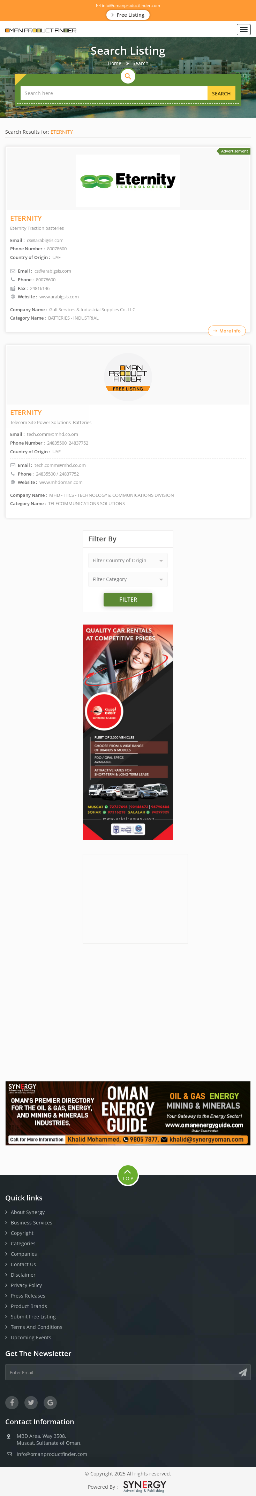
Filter (128, 599)
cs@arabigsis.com (53, 271)
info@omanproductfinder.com (128, 5)
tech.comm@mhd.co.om (60, 465)
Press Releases (28, 1295)
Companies (24, 1254)
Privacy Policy (26, 1285)
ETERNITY (62, 131)
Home (114, 63)
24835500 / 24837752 (57, 474)
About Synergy (28, 1212)
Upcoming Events (31, 1337)
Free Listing (128, 14)
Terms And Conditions (36, 1327)
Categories (23, 1243)
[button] (128, 560)
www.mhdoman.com (61, 482)
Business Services (31, 1222)
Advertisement (234, 151)
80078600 (45, 279)
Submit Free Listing (33, 1316)
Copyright (22, 1233)
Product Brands (29, 1306)
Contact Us (23, 1264)
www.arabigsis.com (59, 296)
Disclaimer (23, 1274)
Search (221, 93)
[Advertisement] (135, 897)
